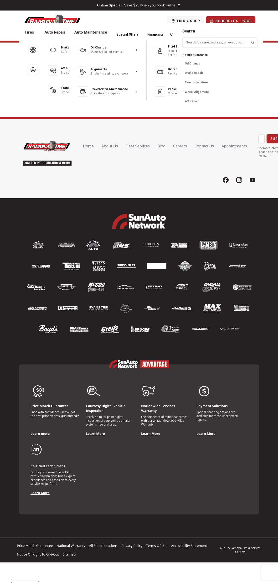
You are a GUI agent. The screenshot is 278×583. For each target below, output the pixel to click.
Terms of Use (156, 545)
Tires (32, 34)
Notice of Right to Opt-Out (38, 554)
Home (88, 146)
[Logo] (52, 21)
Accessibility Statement (189, 545)
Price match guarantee (35, 545)
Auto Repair (57, 34)
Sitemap (69, 554)
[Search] (172, 34)
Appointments (234, 146)
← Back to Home (139, 95)
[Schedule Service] (230, 21)
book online (166, 5)
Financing (155, 34)
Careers (180, 146)
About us (110, 146)
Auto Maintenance (92, 34)
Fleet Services (137, 146)
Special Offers (127, 34)
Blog (161, 146)
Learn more (40, 433)
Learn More (95, 433)
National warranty (71, 545)
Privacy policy (131, 545)
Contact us (204, 146)
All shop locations (103, 545)
